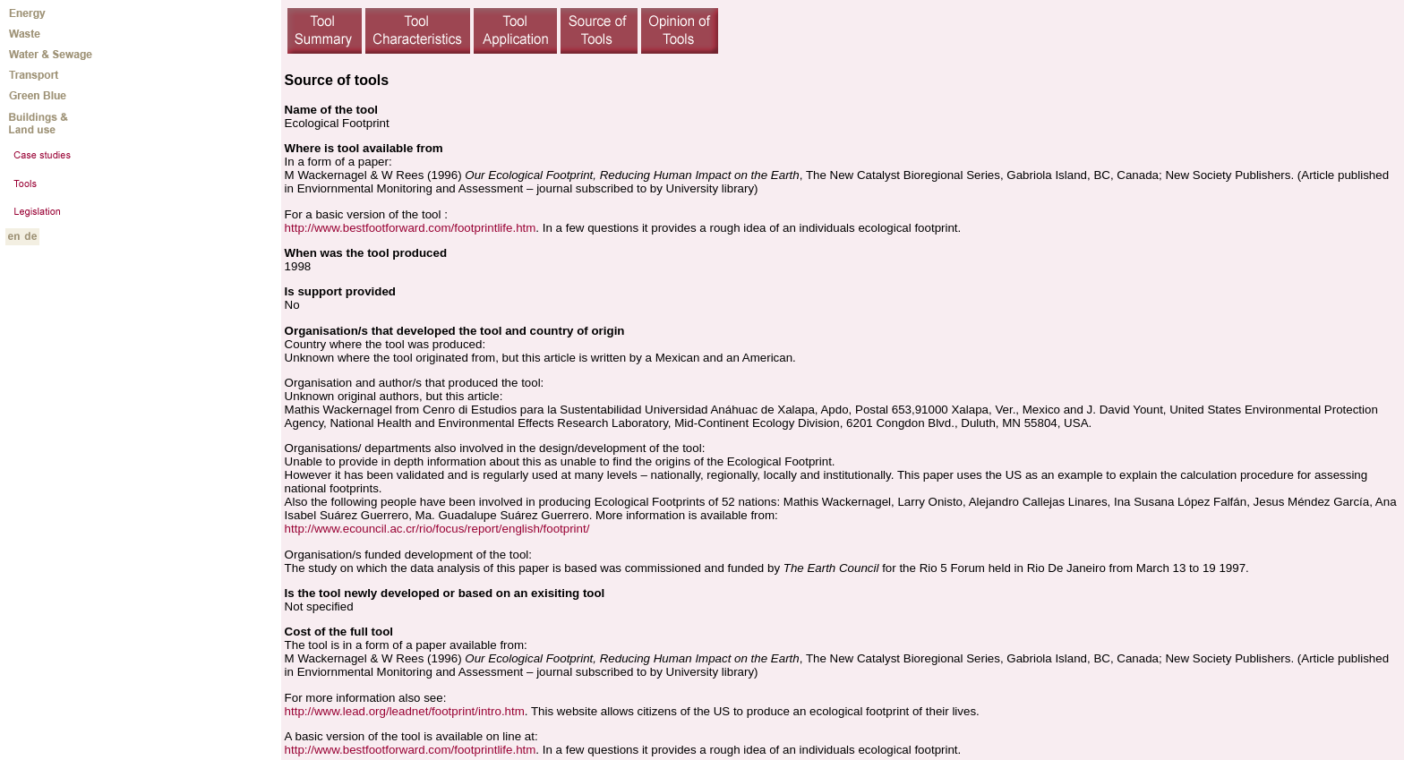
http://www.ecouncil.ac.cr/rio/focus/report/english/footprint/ (437, 528)
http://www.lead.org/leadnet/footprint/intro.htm (405, 711)
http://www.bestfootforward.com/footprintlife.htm (410, 228)
